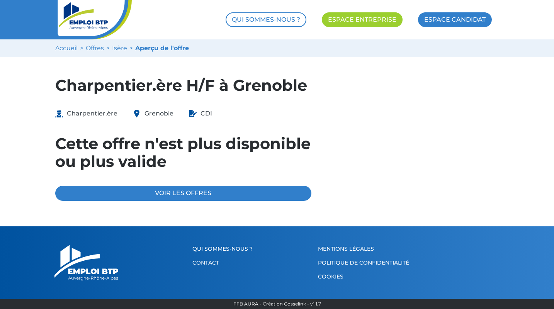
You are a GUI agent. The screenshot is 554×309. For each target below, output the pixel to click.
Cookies (330, 276)
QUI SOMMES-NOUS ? (266, 19)
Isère (119, 48)
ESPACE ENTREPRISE (362, 19)
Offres (95, 48)
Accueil (66, 48)
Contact (205, 262)
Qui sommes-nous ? (222, 248)
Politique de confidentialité (363, 262)
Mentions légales (346, 248)
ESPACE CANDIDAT (455, 19)
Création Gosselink (284, 304)
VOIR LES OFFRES (183, 193)
